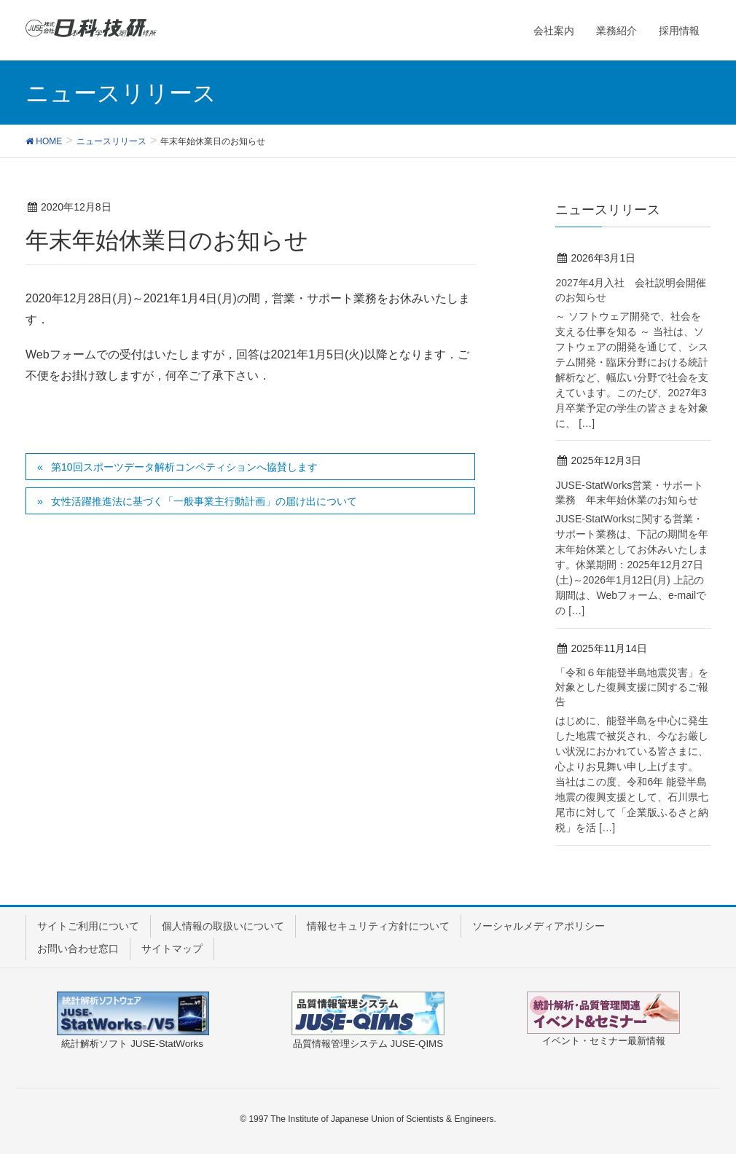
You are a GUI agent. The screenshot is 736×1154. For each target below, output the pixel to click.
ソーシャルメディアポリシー (538, 926)
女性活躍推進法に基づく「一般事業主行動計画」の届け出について (204, 501)
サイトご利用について (88, 926)
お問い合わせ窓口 (78, 948)
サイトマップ (172, 948)
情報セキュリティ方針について (378, 926)
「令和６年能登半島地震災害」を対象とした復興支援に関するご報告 (631, 687)
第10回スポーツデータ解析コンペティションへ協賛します (184, 467)
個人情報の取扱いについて (223, 926)
